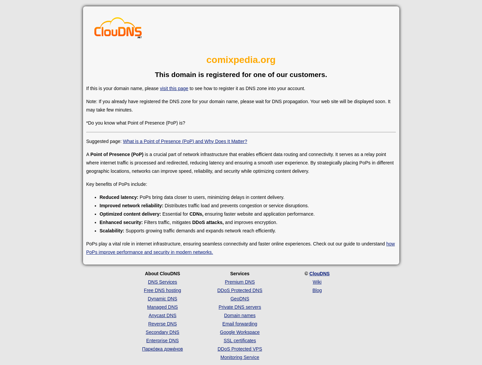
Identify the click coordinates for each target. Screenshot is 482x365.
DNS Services (162, 282)
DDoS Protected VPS (240, 349)
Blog (317, 290)
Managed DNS (162, 307)
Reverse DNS (162, 323)
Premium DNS (240, 282)
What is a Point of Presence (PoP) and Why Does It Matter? (185, 141)
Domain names (239, 315)
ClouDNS (319, 273)
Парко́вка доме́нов (162, 349)
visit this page (174, 88)
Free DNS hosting (162, 290)
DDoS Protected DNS (239, 290)
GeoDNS (239, 298)
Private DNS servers (240, 307)
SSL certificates (240, 340)
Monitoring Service (240, 357)
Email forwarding (239, 323)
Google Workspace (240, 332)
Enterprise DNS (162, 340)
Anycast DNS (162, 315)
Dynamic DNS (162, 298)
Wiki (317, 282)
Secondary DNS (162, 332)
